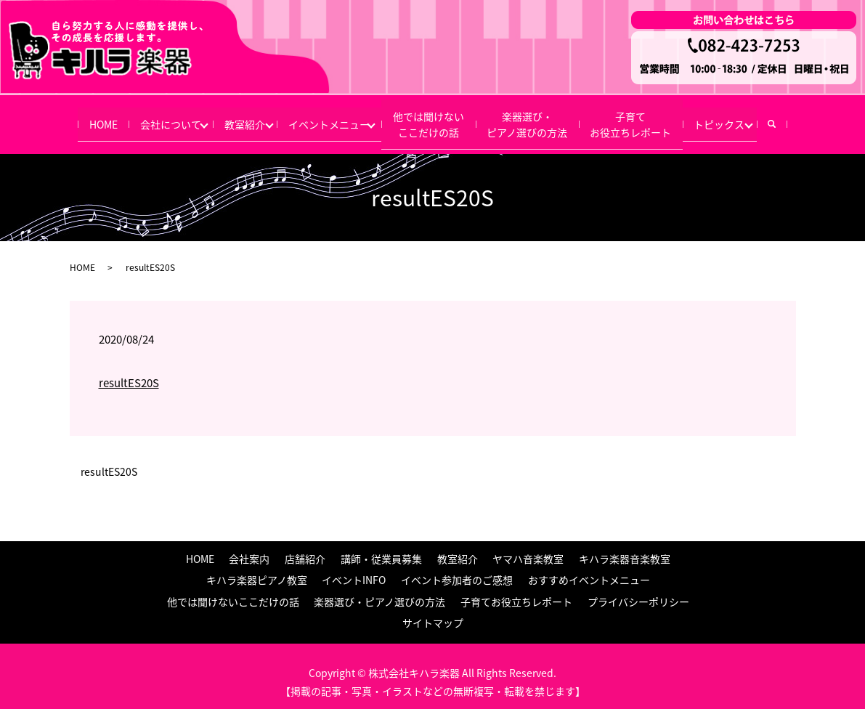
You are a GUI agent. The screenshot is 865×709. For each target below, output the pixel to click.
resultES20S (129, 371)
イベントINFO (354, 568)
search (816, 117)
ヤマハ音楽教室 (528, 546)
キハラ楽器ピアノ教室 (256, 568)
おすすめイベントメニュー (589, 568)
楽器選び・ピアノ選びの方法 (541, 117)
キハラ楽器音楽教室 (624, 546)
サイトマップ (432, 611)
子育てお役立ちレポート (653, 117)
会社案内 (249, 546)
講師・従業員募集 (381, 546)
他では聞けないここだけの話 (435, 117)
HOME (71, 117)
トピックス (749, 117)
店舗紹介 (305, 546)
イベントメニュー (325, 117)
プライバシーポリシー (638, 589)
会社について (145, 117)
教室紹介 (230, 117)
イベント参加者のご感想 (457, 568)
